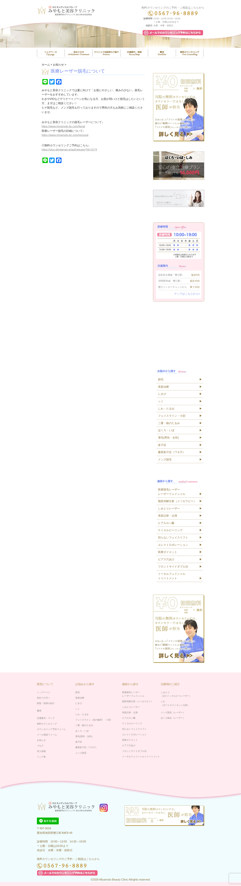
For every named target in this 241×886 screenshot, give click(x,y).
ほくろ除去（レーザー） (173, 718)
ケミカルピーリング (170, 530)
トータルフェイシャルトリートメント (171, 576)
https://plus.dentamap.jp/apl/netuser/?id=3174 (69, 149)
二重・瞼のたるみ (169, 423)
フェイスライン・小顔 (171, 415)
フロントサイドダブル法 (173, 566)
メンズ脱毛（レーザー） (173, 712)
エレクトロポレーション (173, 544)
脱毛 (160, 379)
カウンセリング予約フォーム (51, 729)
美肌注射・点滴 (167, 515)
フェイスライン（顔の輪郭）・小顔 (93, 720)
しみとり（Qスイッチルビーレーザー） (176, 694)
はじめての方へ (78, 53)
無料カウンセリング (189, 53)
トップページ (51, 53)
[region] (120, 34)
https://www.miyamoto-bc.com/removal (65, 135)
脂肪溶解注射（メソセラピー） (177, 501)
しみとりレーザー (169, 508)
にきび (162, 393)
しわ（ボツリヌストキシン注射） (175, 703)
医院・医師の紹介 (106, 53)
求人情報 (41, 751)
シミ (160, 401)
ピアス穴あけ (166, 559)
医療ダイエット (167, 552)
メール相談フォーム (47, 734)
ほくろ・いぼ (166, 430)
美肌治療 (163, 386)
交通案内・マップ (134, 53)
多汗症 (162, 445)
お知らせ (41, 740)
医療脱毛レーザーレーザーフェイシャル (171, 491)
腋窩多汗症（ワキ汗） (171, 452)
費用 (162, 53)
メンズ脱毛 (165, 459)
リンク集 (41, 756)
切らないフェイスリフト (173, 537)
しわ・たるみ (166, 408)
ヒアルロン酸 (166, 523)
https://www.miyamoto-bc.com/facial (63, 126)
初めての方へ (43, 698)
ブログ (40, 745)
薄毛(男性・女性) (168, 437)
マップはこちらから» (187, 293)
